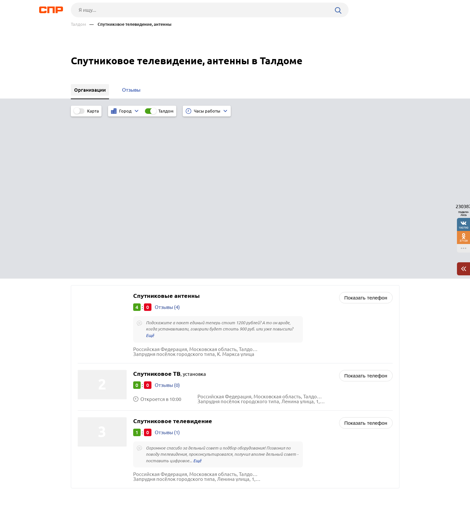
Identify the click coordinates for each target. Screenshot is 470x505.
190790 (463, 227)
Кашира (89, 408)
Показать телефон (365, 134)
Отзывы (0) (167, 222)
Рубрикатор (83, 480)
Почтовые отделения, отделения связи (288, 375)
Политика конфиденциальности (158, 499)
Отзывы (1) (167, 269)
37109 (464, 240)
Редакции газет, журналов (274, 367)
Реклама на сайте (169, 480)
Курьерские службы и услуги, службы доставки (297, 391)
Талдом (78, 24)
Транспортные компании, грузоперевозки (292, 399)
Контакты (217, 480)
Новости (123, 480)
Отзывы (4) (167, 144)
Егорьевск (91, 376)
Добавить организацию (370, 480)
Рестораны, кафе (263, 383)
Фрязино (90, 392)
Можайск (90, 400)
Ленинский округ (99, 384)
